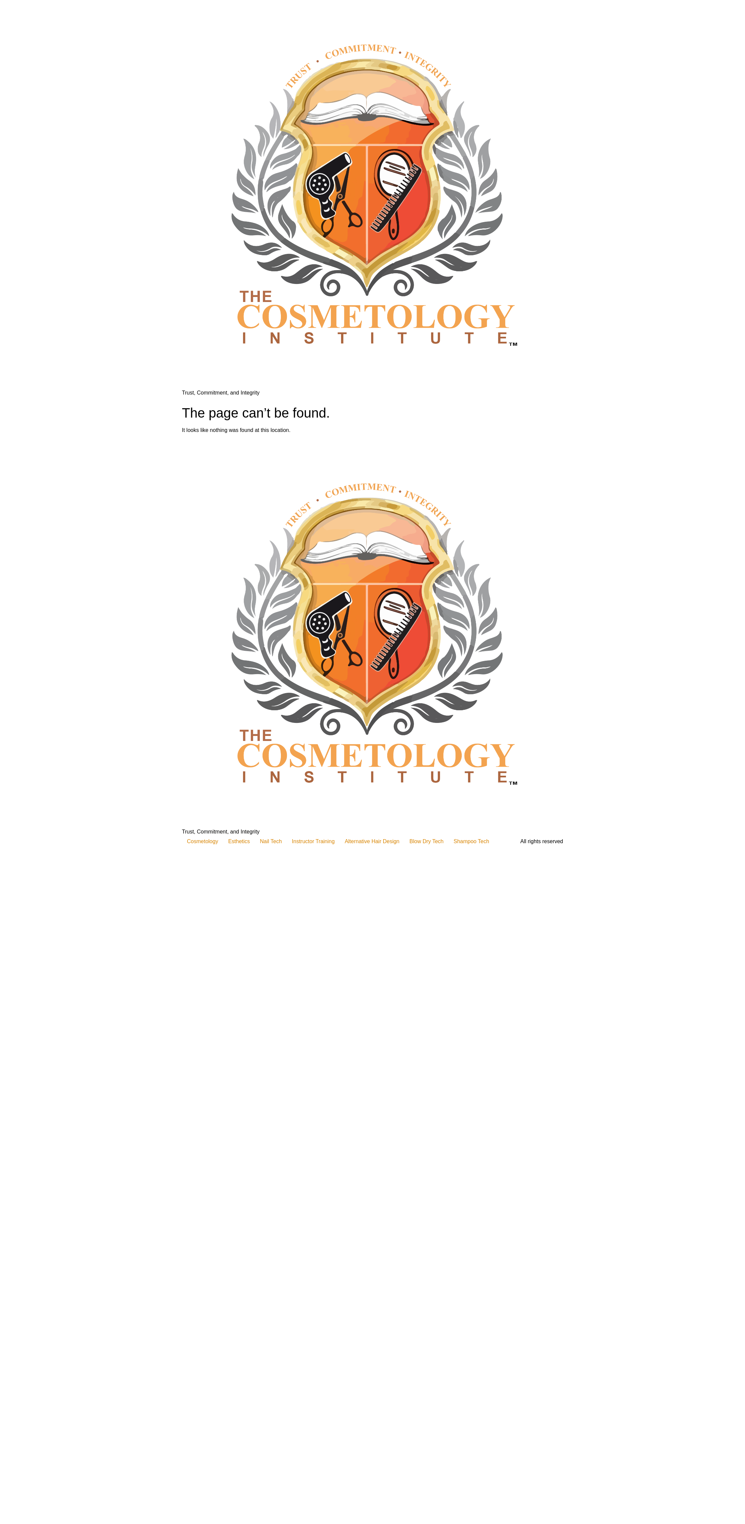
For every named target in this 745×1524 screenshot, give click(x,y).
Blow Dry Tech (427, 841)
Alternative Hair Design (372, 841)
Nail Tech (271, 841)
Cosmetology (202, 841)
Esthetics (239, 841)
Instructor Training (313, 841)
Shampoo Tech (471, 841)
